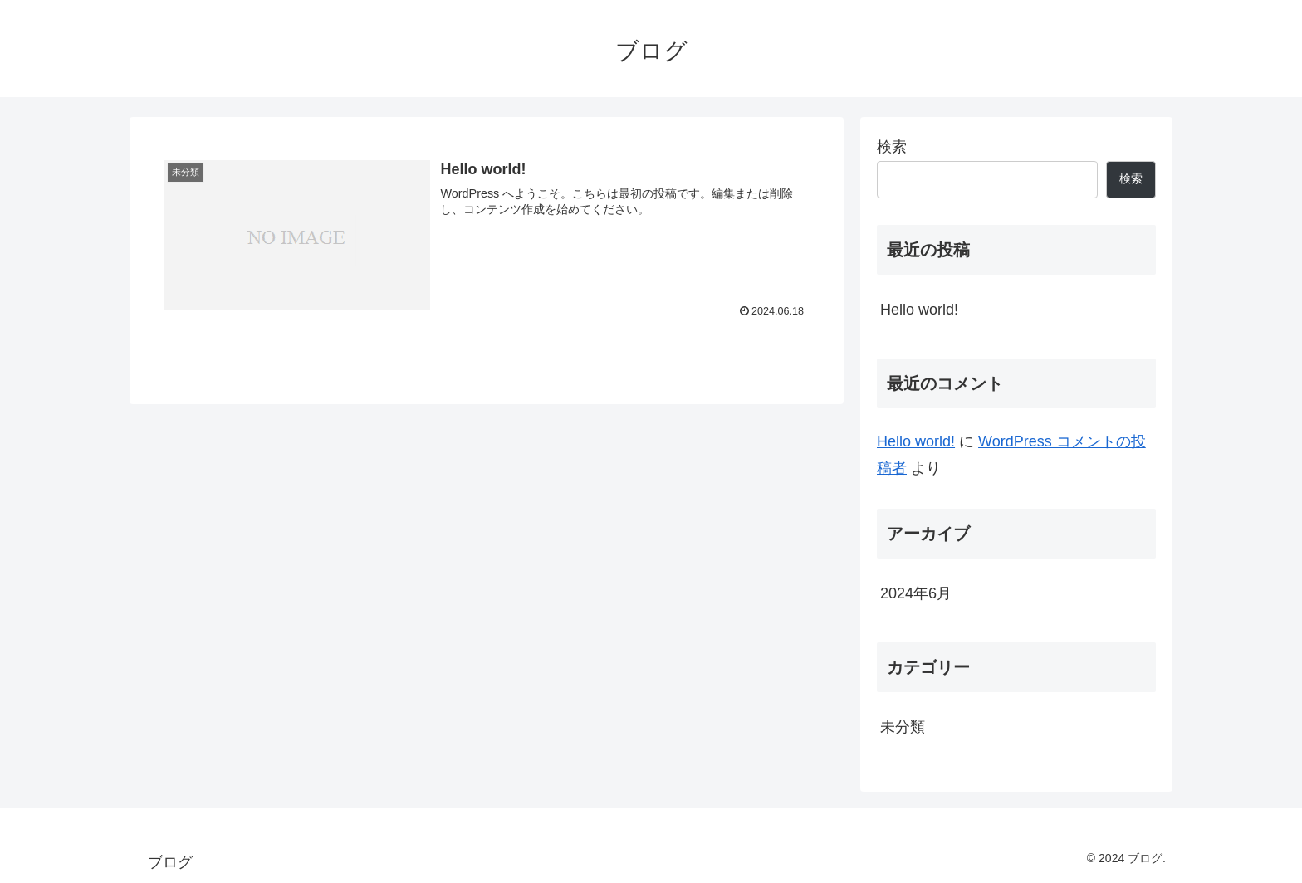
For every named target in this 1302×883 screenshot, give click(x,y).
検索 (892, 147)
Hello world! (919, 309)
